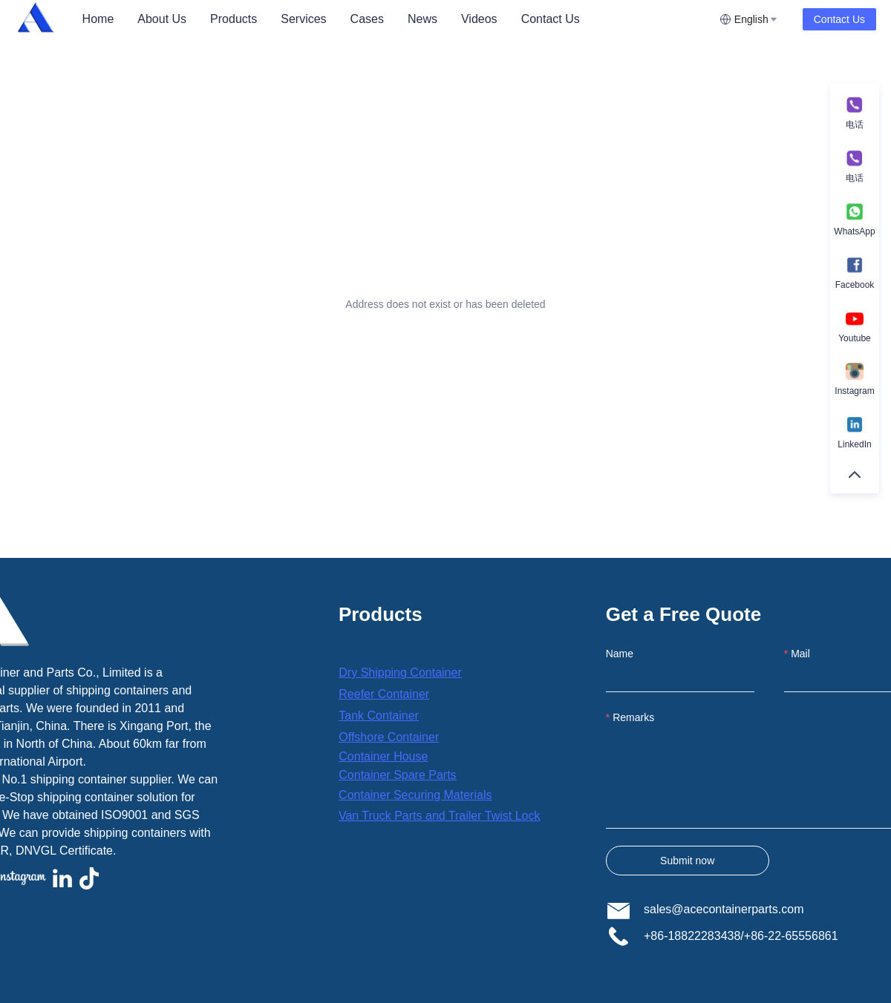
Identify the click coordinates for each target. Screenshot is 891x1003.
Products (233, 19)
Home (98, 19)
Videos (479, 19)
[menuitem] (98, 19)
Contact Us (550, 19)
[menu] (395, 19)
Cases (367, 19)
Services (303, 19)
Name (619, 654)
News (422, 19)
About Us (161, 19)
